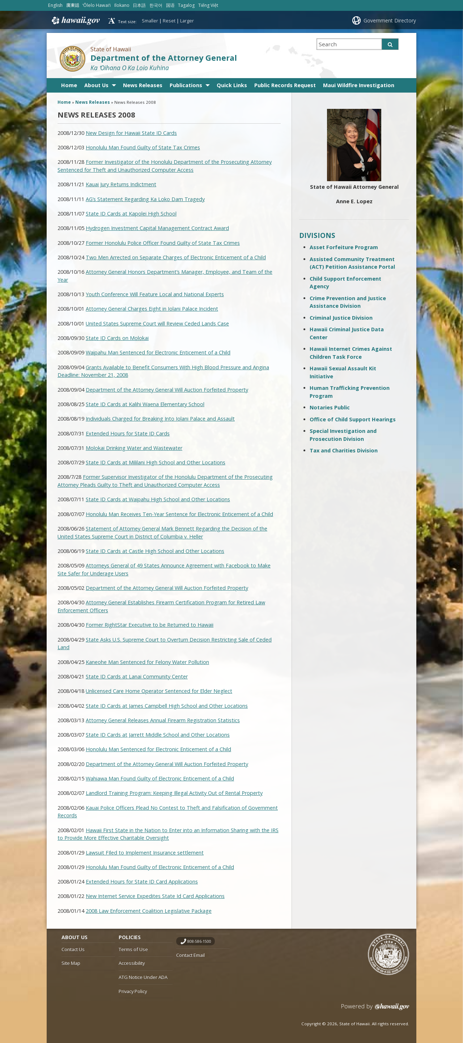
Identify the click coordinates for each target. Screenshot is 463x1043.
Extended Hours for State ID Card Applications (142, 881)
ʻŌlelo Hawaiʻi (96, 5)
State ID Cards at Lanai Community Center (137, 676)
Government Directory (390, 20)
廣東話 (72, 5)
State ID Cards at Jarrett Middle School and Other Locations (158, 734)
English (55, 5)
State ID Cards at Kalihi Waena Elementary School (145, 404)
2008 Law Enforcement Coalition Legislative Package (149, 910)
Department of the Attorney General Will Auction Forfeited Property (167, 389)
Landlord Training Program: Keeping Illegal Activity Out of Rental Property (174, 792)
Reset (169, 20)
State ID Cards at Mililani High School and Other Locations (155, 462)
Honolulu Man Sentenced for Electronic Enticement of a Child (158, 749)
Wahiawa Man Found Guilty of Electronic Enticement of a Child (160, 778)
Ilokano (121, 5)
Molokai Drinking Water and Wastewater (134, 447)
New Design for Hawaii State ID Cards (131, 132)
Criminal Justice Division (341, 317)
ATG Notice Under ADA (143, 977)
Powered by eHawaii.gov (375, 1010)
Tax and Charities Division (344, 450)
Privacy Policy (133, 991)
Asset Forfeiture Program (344, 247)
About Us (96, 85)
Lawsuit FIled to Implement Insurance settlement (145, 852)
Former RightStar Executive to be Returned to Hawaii (149, 624)
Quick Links (232, 85)
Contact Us (73, 949)
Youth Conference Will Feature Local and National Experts (155, 294)
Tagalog (186, 5)
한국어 (155, 5)
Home (69, 85)
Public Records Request (285, 85)
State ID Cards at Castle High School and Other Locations (155, 551)
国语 (170, 5)
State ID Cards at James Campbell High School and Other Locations (167, 705)
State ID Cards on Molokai (117, 338)
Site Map (70, 963)
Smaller (150, 20)
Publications (186, 85)
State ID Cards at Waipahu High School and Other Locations (158, 499)
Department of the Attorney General (163, 58)
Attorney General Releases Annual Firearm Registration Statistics (163, 720)
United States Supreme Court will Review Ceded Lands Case (157, 323)
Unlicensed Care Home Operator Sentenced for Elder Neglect (159, 690)
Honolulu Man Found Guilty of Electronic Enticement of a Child (160, 867)
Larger (187, 20)
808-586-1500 (199, 941)
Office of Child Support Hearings (353, 419)
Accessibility (132, 963)
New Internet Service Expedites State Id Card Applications (155, 896)
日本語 (139, 5)
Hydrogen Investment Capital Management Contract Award (157, 228)
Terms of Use (133, 949)
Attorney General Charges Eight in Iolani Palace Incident (152, 308)
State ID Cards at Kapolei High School (131, 213)
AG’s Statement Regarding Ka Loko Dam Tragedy (145, 199)
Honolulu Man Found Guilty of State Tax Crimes (143, 147)
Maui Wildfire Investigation (358, 85)
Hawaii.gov (75, 20)
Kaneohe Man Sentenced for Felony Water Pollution (147, 662)
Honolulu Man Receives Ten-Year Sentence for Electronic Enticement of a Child (179, 514)
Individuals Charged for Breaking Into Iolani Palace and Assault (160, 418)
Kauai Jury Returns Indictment (121, 184)
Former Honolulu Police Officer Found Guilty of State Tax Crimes (163, 242)
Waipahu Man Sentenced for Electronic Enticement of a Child (158, 352)
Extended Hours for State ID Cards (128, 433)
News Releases (142, 85)
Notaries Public (330, 407)
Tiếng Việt (208, 5)
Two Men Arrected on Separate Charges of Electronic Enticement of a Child (176, 257)
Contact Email (190, 955)
